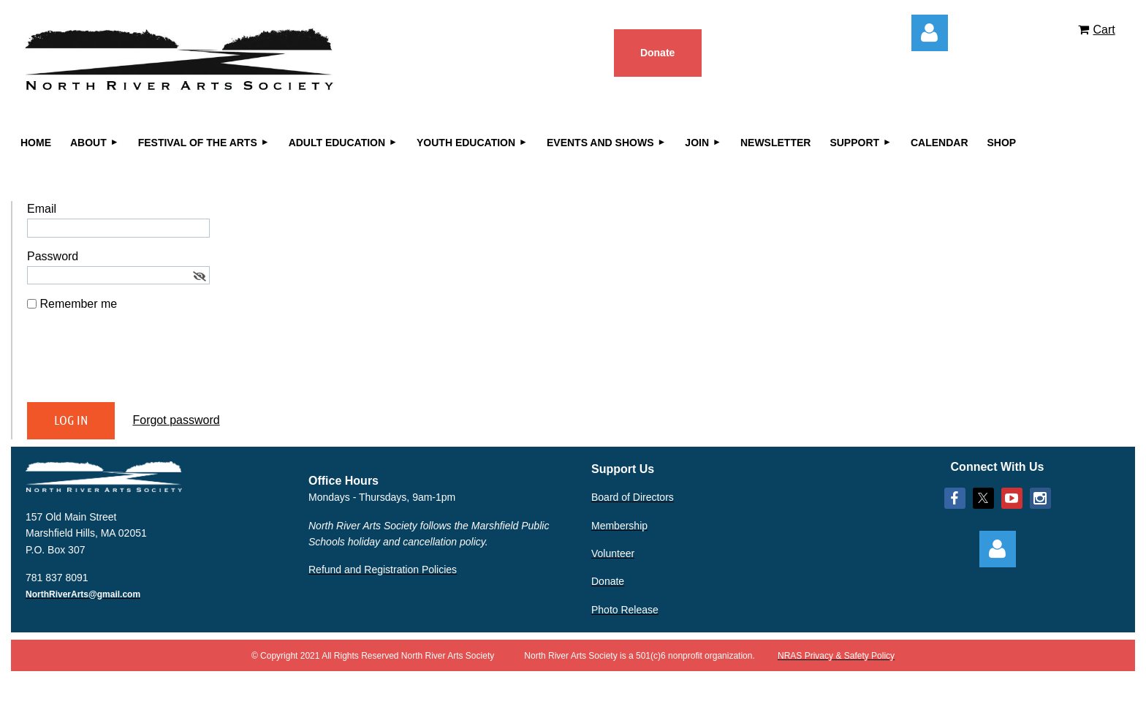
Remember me (78, 304)
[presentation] (138, 362)
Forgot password (175, 420)
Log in (929, 33)
